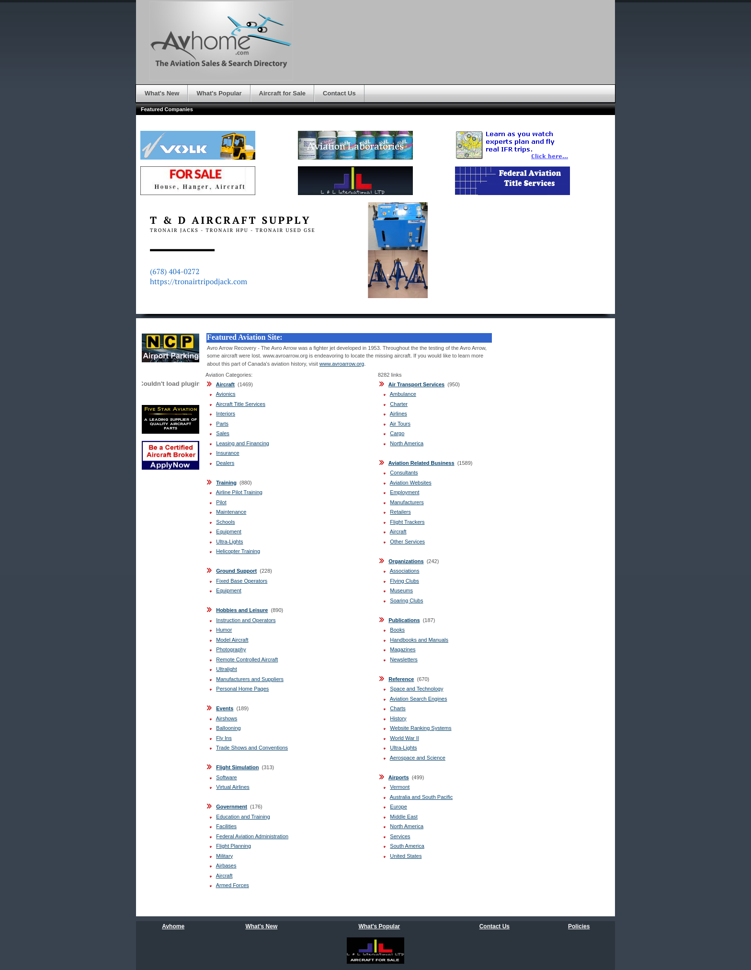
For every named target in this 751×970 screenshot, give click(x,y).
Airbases (226, 865)
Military (224, 856)
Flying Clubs (404, 581)
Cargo (397, 433)
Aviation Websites (411, 482)
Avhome (173, 926)
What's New (261, 926)
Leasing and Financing (242, 443)
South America (407, 846)
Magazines (402, 649)
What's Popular (379, 926)
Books (397, 630)
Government (231, 806)
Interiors (225, 413)
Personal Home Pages (242, 689)
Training (226, 482)
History (398, 718)
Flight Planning (233, 846)
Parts (222, 424)
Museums (401, 590)
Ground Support (236, 571)
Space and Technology (416, 689)
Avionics (226, 394)
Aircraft (225, 384)
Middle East (403, 817)
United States (405, 856)
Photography (231, 649)
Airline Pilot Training (239, 492)
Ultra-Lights (229, 541)
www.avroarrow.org (341, 364)
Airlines (398, 413)
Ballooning (228, 728)
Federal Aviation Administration (252, 836)
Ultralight (226, 669)
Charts (397, 708)
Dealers (225, 463)
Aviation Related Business (421, 463)
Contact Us (494, 926)
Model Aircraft (232, 640)
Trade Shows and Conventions (252, 748)
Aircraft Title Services (240, 404)
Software (226, 777)
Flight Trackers (407, 522)
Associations (405, 571)
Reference (401, 679)
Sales (222, 433)
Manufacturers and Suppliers (250, 679)
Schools (225, 522)
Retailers (400, 512)
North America (406, 443)
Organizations (405, 561)
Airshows (227, 718)
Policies (579, 926)
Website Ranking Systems (420, 728)
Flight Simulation (237, 767)
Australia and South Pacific (421, 797)
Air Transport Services (416, 384)
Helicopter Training (238, 551)
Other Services (407, 541)
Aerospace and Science (417, 758)
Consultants (404, 472)
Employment (404, 492)
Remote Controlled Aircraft (247, 659)
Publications (404, 620)
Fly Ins (223, 738)
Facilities (226, 826)
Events (224, 708)
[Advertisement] (525, 474)
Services (400, 836)
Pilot (221, 502)
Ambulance (403, 394)
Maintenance (231, 512)
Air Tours (400, 424)
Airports (398, 777)
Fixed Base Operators (241, 581)
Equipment (228, 531)
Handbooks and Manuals (419, 640)
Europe (398, 806)
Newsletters (403, 659)
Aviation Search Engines (418, 699)
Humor (224, 630)
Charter (399, 404)
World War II (404, 738)
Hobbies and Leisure (242, 610)
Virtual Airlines (233, 787)
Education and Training (243, 817)
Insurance (227, 453)
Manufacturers (406, 502)
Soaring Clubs (406, 600)
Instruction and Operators (245, 620)
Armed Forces (232, 885)
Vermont (400, 787)
